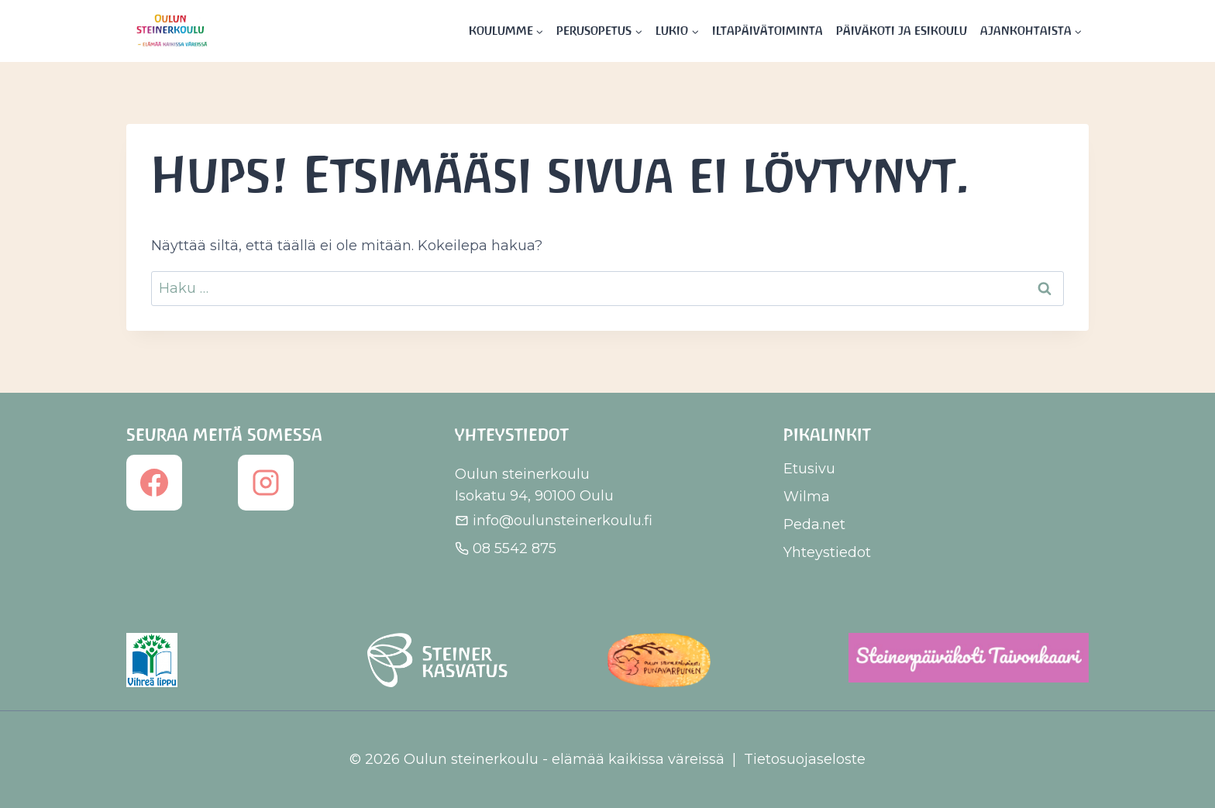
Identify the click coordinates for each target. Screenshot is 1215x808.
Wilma (806, 496)
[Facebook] (154, 483)
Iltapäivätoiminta (767, 30)
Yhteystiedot (827, 552)
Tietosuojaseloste (805, 759)
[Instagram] (266, 483)
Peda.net (814, 524)
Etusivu (809, 468)
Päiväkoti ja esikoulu (901, 30)
